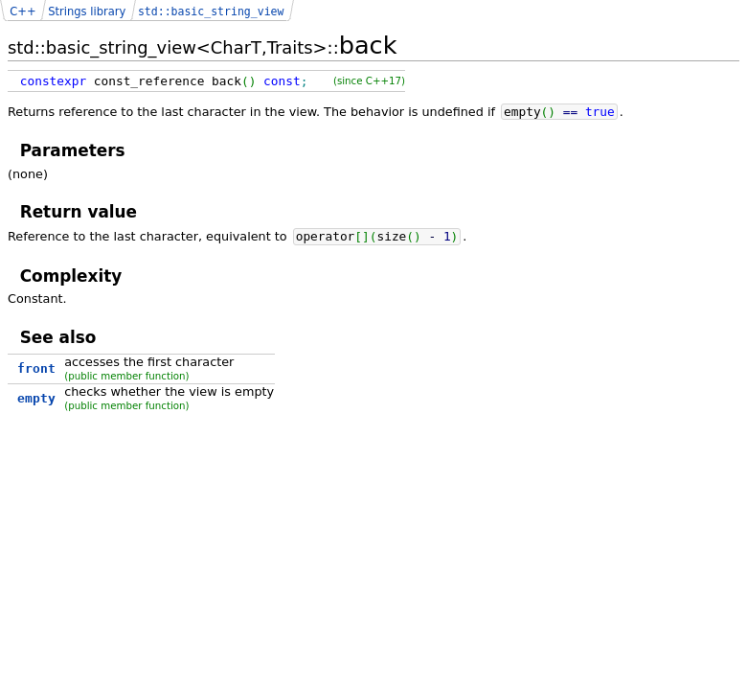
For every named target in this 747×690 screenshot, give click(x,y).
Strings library (86, 11)
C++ (22, 11)
